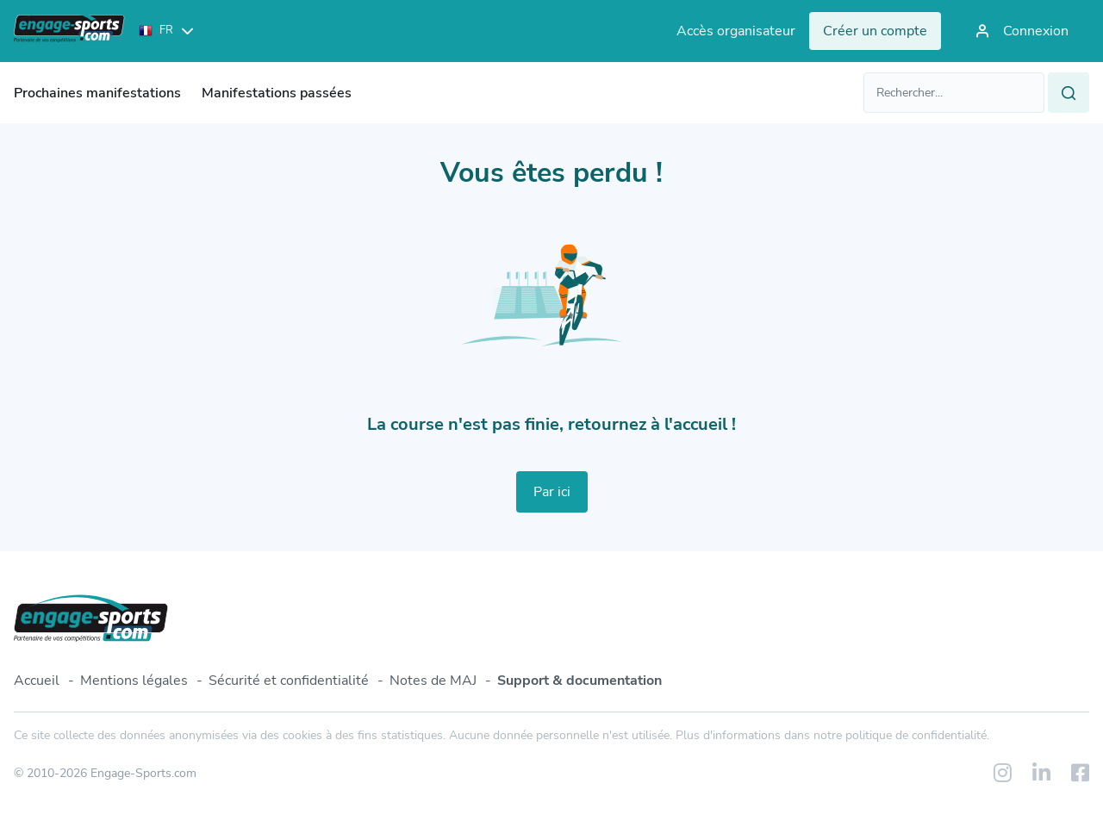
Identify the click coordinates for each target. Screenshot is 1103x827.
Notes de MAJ (433, 680)
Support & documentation (579, 680)
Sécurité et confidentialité (289, 680)
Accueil (36, 680)
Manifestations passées (277, 93)
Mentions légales (134, 680)
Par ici (551, 491)
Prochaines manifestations (97, 93)
